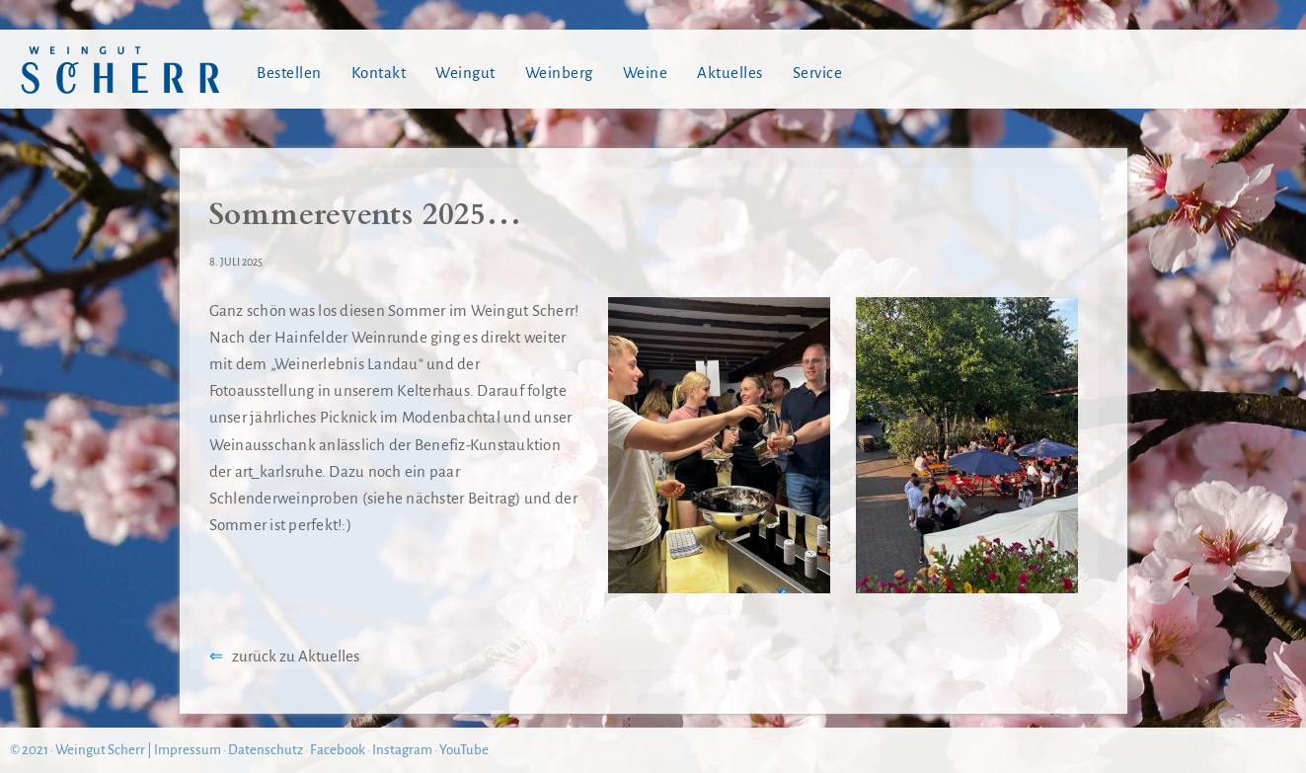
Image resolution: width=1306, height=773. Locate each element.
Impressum (187, 749)
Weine (645, 72)
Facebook (337, 749)
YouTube (464, 749)
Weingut (465, 72)
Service (818, 72)
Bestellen (289, 72)
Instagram (402, 749)
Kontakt (379, 72)
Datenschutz (265, 749)
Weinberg (559, 72)
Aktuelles (730, 72)
